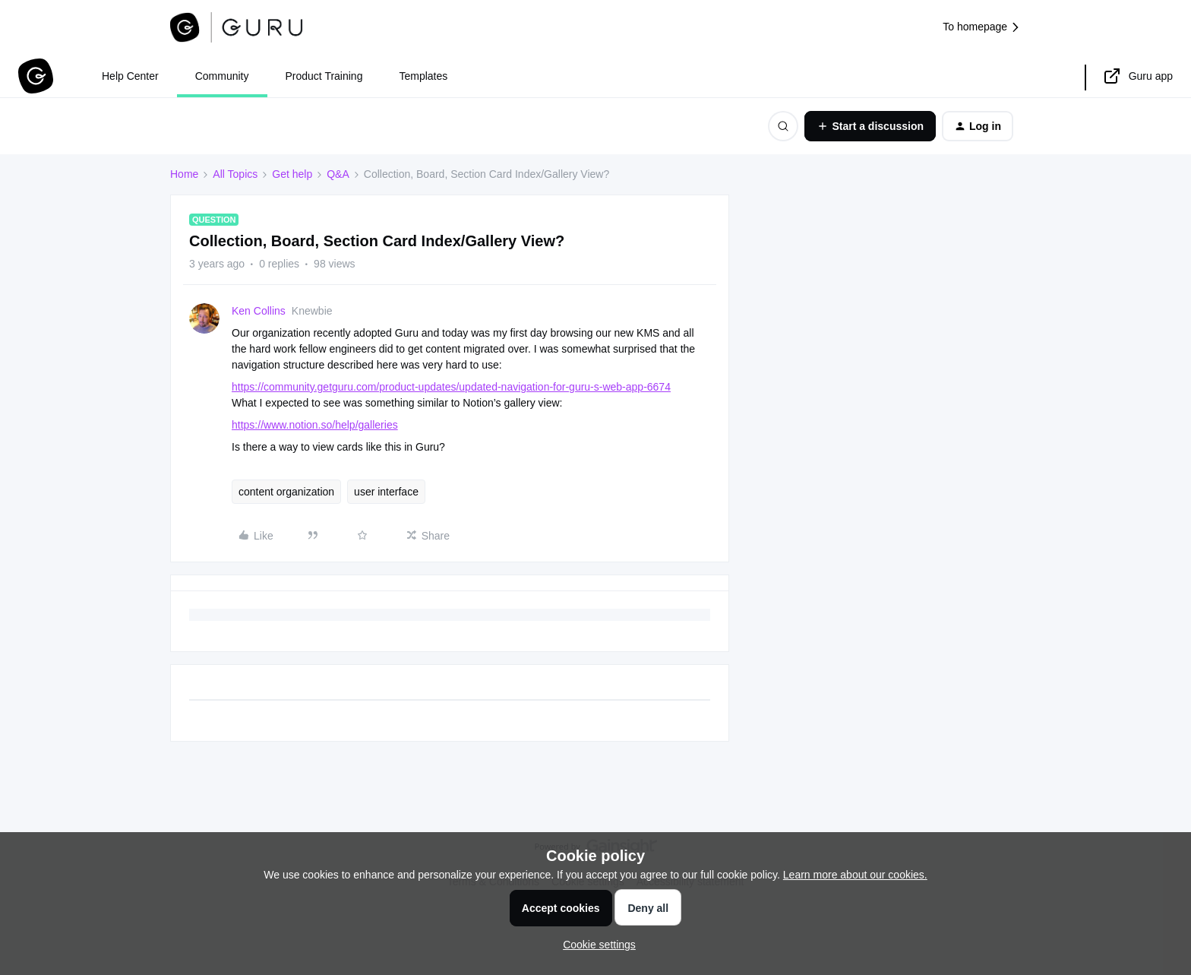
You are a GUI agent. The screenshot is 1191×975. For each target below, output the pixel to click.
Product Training (324, 76)
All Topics (235, 174)
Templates (423, 76)
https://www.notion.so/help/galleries (315, 425)
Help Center (130, 76)
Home (184, 174)
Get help (292, 174)
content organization (286, 492)
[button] (870, 126)
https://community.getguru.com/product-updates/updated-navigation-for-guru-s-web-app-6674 (451, 387)
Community (222, 76)
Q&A (338, 174)
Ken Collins (259, 311)
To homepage (982, 27)
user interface (386, 492)
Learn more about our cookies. (855, 875)
